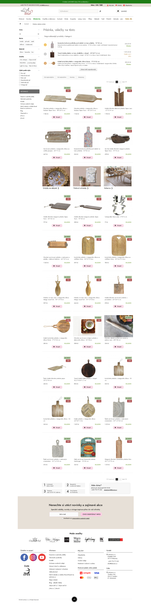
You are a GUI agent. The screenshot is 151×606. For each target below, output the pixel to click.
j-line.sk (57, 588)
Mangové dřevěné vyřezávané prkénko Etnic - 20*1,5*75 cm (118, 460)
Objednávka (128, 5)
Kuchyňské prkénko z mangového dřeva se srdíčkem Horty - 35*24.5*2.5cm (117, 258)
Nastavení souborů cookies (86, 563)
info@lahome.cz (44, 5)
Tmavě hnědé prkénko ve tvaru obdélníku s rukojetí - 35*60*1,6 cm (79, 53)
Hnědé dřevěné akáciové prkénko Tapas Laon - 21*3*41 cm (118, 109)
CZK (97, 5)
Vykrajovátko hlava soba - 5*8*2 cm (116, 217)
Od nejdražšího (61, 77)
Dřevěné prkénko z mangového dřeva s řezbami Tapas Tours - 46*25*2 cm (86, 109)
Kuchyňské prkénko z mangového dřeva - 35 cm (118, 379)
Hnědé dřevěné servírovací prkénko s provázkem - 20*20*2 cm (116, 299)
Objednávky (81, 555)
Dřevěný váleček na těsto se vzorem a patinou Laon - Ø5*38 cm (116, 339)
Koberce (107, 188)
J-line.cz (22, 116)
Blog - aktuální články (55, 583)
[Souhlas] (62, 518)
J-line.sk (22, 118)
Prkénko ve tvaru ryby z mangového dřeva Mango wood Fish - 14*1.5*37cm (86, 299)
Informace (24, 91)
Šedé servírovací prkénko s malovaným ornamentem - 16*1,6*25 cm (55, 460)
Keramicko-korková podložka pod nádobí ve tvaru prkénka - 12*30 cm (80, 43)
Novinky (72, 77)
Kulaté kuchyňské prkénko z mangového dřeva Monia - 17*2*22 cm (78, 61)
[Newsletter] (63, 514)
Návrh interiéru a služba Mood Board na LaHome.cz (28, 107)
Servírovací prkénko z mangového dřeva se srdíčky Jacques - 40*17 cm (56, 150)
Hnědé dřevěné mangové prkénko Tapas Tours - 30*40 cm (55, 218)
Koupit (58, 117)
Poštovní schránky (80, 188)
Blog (21, 111)
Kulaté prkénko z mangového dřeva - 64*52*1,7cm (85, 420)
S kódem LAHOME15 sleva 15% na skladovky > (75, 2)
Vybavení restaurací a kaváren (58, 569)
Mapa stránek (53, 580)
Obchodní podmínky (25, 99)
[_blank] (42, 557)
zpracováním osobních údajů (80, 518)
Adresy (80, 558)
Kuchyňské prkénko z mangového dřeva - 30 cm (56, 420)
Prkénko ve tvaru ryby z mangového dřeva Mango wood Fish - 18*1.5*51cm (56, 299)
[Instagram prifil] (33, 557)
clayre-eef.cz (53, 585)
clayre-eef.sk (62, 585)
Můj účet (111, 5)
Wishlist (119, 5)
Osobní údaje (82, 561)
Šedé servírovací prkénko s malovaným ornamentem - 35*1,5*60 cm (116, 420)
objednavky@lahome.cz (110, 490)
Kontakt (22, 101)
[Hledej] (100, 11)
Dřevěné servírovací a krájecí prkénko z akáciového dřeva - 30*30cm (86, 339)
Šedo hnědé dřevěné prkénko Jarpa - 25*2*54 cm (54, 379)
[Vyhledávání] (78, 11)
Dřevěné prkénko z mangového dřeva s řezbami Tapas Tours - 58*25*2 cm (55, 109)
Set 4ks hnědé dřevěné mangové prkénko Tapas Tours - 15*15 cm (117, 150)
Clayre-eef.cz (24, 113)
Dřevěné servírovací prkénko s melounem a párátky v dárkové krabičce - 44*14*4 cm (56, 258)
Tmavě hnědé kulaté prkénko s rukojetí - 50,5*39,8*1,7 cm (85, 379)
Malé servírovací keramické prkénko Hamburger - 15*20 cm (84, 460)
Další (124, 82)
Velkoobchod (53, 572)
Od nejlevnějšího (49, 77)
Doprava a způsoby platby (27, 96)
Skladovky (81, 77)
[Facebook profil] (24, 557)
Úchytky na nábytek (50, 188)
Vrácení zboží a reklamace (57, 566)
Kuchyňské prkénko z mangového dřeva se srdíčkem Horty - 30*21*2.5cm (87, 258)
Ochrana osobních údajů (27, 104)
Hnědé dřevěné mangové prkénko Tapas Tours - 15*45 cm (86, 218)
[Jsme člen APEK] (26, 570)
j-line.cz (51, 588)
